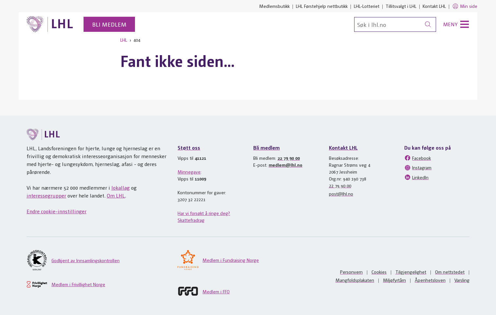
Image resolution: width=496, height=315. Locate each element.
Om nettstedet (450, 272)
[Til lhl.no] (50, 24)
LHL (123, 40)
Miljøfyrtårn (394, 280)
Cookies (379, 272)
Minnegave (189, 172)
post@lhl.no (341, 194)
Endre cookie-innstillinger (56, 211)
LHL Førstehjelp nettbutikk (322, 6)
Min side (464, 6)
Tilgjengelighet (410, 272)
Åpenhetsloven (430, 280)
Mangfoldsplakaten (354, 280)
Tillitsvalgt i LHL (401, 6)
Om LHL (116, 195)
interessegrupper (46, 195)
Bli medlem (109, 24)
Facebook (417, 158)
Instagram (417, 167)
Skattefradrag (191, 220)
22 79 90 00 (288, 158)
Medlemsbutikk (274, 6)
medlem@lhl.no (285, 165)
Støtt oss (189, 147)
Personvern (351, 272)
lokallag (120, 187)
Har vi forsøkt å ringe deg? (204, 213)
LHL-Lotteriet (366, 6)
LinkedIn (416, 177)
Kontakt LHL (434, 6)
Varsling (461, 280)
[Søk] (395, 24)
